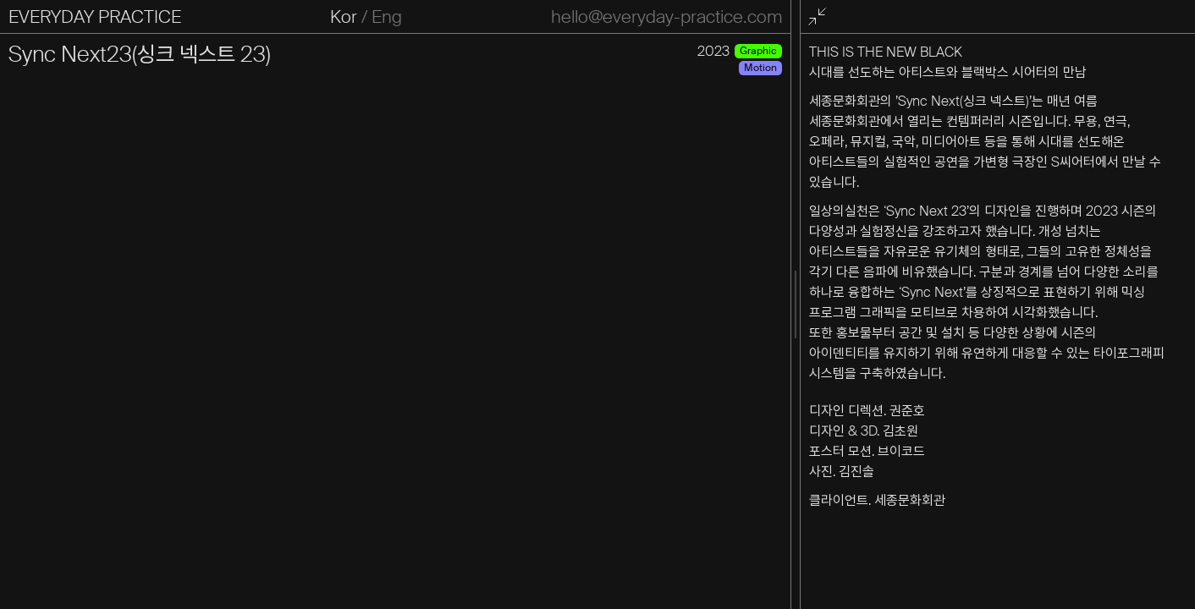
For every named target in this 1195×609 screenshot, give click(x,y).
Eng (387, 17)
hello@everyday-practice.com (666, 17)
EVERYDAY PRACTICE (94, 17)
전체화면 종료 (820, 17)
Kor (343, 17)
